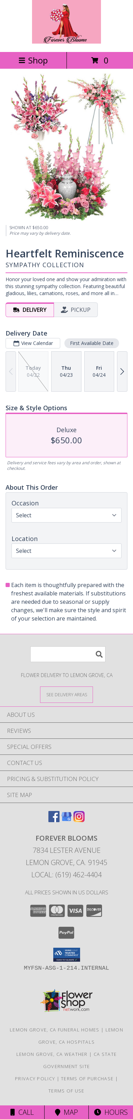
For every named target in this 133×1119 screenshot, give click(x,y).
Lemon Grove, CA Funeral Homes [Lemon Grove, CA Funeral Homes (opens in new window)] (55, 1030)
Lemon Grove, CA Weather (52, 1054)
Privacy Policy (35, 1078)
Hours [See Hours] (111, 1112)
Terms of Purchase (87, 1078)
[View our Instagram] (79, 820)
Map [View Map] (66, 1112)
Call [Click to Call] (22, 1112)
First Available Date (92, 343)
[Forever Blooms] (66, 41)
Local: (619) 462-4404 (66, 874)
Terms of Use (66, 1091)
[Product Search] (67, 654)
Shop (33, 60)
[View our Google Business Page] (66, 820)
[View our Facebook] (54, 820)
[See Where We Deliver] (66, 694)
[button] (66, 955)
